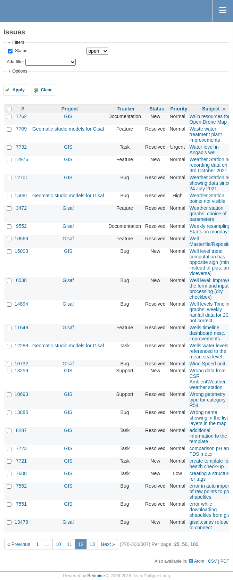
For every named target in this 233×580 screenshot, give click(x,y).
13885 (21, 412)
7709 (21, 129)
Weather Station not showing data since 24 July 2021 (211, 183)
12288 (21, 345)
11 (70, 544)
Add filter (15, 61)
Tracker (126, 108)
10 (58, 544)
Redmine (96, 575)
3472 (21, 208)
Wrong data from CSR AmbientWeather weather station (208, 379)
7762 (21, 116)
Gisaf (68, 208)
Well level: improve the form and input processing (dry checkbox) (210, 288)
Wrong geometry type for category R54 (208, 399)
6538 (21, 280)
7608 (21, 473)
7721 (21, 461)
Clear (46, 90)
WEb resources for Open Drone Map (210, 119)
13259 (21, 370)
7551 (21, 504)
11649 (21, 327)
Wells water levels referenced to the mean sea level (209, 351)
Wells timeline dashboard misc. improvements (207, 333)
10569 (21, 238)
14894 (21, 304)
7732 (21, 147)
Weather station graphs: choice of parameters (208, 213)
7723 (21, 448)
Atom (199, 561)
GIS (68, 116)
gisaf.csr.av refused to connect (211, 524)
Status (20, 50)
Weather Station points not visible (208, 198)
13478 (21, 522)
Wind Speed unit (207, 363)
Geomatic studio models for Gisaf (68, 129)
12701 (21, 177)
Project (69, 108)
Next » (108, 544)
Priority (179, 108)
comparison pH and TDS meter (211, 451)
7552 (21, 486)
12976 (21, 159)
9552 (21, 226)
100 (194, 544)
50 (185, 544)
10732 (21, 363)
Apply (19, 90)
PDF (224, 561)
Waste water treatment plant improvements (206, 134)
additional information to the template (208, 436)
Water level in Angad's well (204, 149)
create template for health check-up (210, 463)
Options (19, 71)
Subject (211, 108)
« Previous (18, 544)
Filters (18, 42)
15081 (21, 195)
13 (92, 544)
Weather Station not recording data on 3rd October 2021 (211, 165)
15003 (21, 251)
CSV (212, 561)
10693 (21, 394)
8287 (21, 430)
